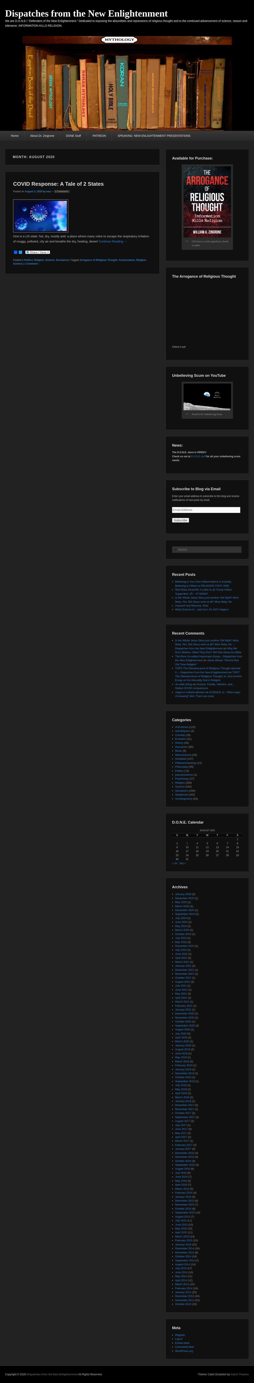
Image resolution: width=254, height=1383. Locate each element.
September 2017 (185, 1117)
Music (178, 750)
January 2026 (183, 894)
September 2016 (185, 1164)
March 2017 (182, 1140)
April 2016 (181, 1184)
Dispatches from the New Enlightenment (86, 13)
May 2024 (181, 926)
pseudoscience (184, 774)
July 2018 (181, 1085)
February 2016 (184, 1192)
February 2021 (184, 1005)
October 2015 (183, 1208)
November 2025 (184, 898)
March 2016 (182, 1188)
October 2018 (183, 1077)
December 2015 (184, 1200)
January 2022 (183, 965)
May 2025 (181, 902)
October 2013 (183, 1304)
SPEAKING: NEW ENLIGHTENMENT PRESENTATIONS (154, 135)
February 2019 (184, 1065)
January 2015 (183, 1244)
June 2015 (181, 1224)
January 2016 (183, 1196)
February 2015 (184, 1240)
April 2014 (181, 1280)
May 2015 (181, 1228)
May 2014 (181, 1276)
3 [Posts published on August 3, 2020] (187, 843)
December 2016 (184, 1152)
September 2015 (185, 1212)
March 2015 (182, 1236)
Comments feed (184, 1346)
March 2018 (182, 1097)
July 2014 (181, 1268)
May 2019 (181, 1057)
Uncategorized (183, 798)
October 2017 (183, 1113)
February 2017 (184, 1144)
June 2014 (181, 1272)
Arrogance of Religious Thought (98, 260)
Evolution (180, 738)
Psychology (182, 778)
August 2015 (182, 1216)
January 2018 (183, 1101)
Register (180, 1335)
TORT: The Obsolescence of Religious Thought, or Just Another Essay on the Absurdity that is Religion (208, 676)
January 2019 (183, 1069)
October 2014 (183, 1256)
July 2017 (181, 1125)
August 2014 (182, 1264)
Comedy (180, 735)
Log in (178, 1338)
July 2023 (181, 937)
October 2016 (183, 1160)
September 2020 (185, 1025)
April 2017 (181, 1137)
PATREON (99, 135)
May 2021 (181, 993)
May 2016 (181, 1180)
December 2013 (184, 1296)
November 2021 (184, 973)
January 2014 (183, 1292)
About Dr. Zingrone (42, 135)
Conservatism (127, 260)
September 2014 (185, 1260)
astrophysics (182, 730)
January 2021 (183, 1009)
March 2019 (182, 1061)
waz (48, 191)
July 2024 (181, 918)
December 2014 (184, 1248)
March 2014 (182, 1284)
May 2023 (181, 942)
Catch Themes (240, 1374)
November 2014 (184, 1252)
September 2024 (185, 914)
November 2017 (184, 1109)
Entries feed (182, 1343)
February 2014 (184, 1288)
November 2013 (184, 1300)
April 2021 (181, 997)
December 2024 (184, 910)
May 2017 (181, 1133)
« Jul (174, 863)
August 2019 (182, 1049)
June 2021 (181, 989)
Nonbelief (180, 758)
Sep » (182, 863)
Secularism (62, 260)
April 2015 (181, 1232)
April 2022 (181, 957)
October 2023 (183, 934)
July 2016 (181, 1172)
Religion (39, 260)
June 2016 (181, 1176)
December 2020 (184, 1013)
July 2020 (181, 1033)
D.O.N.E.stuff (198, 456)
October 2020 (183, 1021)
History (179, 742)
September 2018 (185, 1081)
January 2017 (183, 1148)
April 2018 (181, 1093)
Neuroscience (183, 754)
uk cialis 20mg (183, 684)
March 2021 (182, 1001)
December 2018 (184, 1073)
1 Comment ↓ (62, 191)
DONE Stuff (73, 135)
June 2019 (181, 1053)
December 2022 (184, 945)
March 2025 (182, 906)
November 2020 (184, 1017)
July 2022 (181, 949)
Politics (28, 260)
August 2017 (182, 1121)
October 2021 (183, 977)
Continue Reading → (113, 241)
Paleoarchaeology (185, 762)
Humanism (181, 746)
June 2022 (181, 953)
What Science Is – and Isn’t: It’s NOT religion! (202, 609)
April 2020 (181, 1037)
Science (49, 260)
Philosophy (181, 766)
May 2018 (181, 1089)
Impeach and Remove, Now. (192, 605)
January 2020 (183, 1045)
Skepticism (181, 794)
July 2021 (181, 985)
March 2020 (182, 1041)
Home (14, 135)
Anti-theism (181, 727)
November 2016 (184, 1156)
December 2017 (184, 1105)
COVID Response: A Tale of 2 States (58, 184)
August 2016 (182, 1168)
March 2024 (182, 929)
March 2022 (182, 961)
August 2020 (182, 1029)
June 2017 (181, 1129)
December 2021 (184, 969)
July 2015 (181, 1220)
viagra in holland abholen (190, 692)
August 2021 (182, 981)
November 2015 (184, 1204)
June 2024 (181, 922)
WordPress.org (184, 1350)
